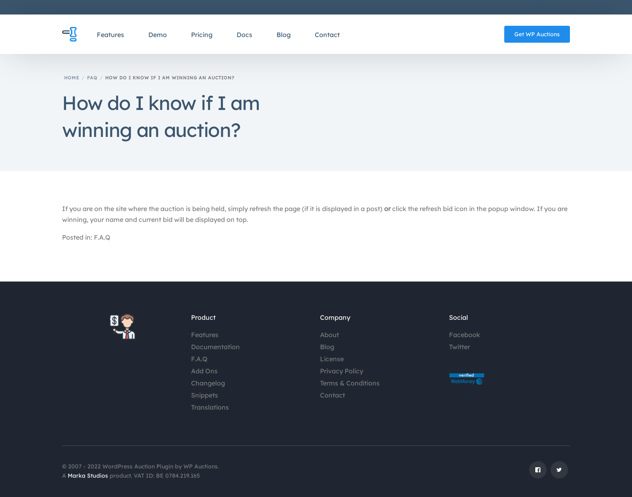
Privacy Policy (341, 371)
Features (204, 335)
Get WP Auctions (537, 34)
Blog (327, 347)
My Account (547, 7)
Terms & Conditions (350, 383)
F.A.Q (199, 359)
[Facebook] (538, 473)
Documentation (215, 347)
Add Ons (204, 371)
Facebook (464, 335)
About (329, 335)
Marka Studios (88, 475)
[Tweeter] (559, 473)
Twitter (459, 347)
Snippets (204, 395)
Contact (332, 395)
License (332, 359)
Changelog (208, 383)
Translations (210, 407)
